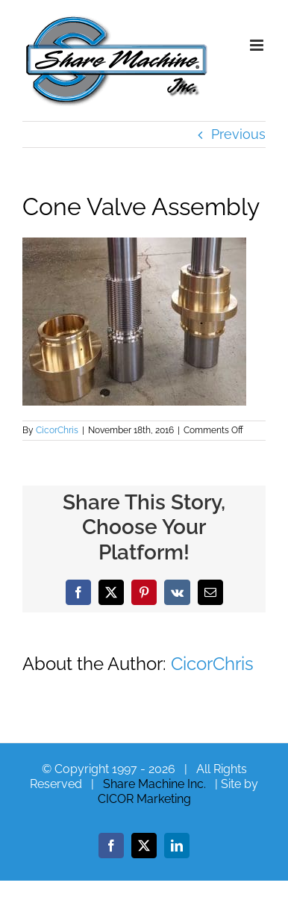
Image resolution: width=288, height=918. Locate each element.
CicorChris (57, 430)
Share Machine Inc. (154, 784)
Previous (238, 134)
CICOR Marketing (144, 799)
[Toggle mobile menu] (258, 45)
